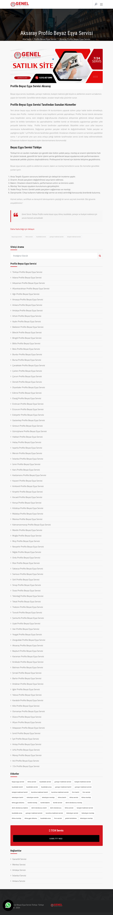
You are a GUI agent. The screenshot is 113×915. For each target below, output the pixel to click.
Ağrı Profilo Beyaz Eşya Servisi (25, 294)
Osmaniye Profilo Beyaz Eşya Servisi (28, 711)
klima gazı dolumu (18, 802)
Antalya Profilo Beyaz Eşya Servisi (27, 310)
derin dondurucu (55, 808)
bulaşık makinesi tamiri (20, 792)
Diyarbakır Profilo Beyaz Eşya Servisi (28, 387)
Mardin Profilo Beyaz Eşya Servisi (27, 530)
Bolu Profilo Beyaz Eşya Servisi (26, 348)
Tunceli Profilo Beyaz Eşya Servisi (27, 612)
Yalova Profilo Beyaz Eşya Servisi (27, 694)
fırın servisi (86, 792)
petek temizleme (71, 818)
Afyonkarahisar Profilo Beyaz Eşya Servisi (30, 288)
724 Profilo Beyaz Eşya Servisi (25, 766)
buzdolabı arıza (46, 787)
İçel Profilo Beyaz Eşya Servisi (25, 738)
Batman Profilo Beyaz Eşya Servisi (27, 667)
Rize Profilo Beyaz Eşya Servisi (26, 563)
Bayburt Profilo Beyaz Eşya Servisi (27, 650)
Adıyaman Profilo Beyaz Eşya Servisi (28, 283)
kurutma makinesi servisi (60, 792)
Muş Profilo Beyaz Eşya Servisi (26, 541)
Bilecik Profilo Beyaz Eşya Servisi (27, 332)
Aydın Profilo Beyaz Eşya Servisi (26, 321)
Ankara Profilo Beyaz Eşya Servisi (27, 305)
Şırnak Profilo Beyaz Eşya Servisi (26, 672)
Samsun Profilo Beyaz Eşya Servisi (27, 574)
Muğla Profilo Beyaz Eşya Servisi (26, 535)
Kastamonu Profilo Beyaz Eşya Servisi (29, 475)
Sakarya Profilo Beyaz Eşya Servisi (27, 568)
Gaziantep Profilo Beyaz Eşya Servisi (28, 420)
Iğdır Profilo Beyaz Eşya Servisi (26, 689)
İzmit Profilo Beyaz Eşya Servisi (26, 733)
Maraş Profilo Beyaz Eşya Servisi (27, 755)
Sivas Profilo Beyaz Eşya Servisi (26, 590)
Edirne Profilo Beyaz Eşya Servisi (27, 392)
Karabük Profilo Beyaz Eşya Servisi (27, 700)
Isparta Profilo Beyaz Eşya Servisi (27, 447)
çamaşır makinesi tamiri (63, 787)
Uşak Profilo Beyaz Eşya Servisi (26, 623)
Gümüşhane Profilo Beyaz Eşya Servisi (29, 431)
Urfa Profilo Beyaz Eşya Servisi (26, 749)
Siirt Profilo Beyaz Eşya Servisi (25, 579)
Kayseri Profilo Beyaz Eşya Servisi (27, 480)
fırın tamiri (75, 792)
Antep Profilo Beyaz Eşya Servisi (26, 744)
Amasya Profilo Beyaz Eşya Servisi (27, 299)
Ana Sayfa (26, 39)
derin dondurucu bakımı (20, 808)
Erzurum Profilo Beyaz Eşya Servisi (28, 409)
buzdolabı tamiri (17, 787)
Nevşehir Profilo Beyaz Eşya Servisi (28, 546)
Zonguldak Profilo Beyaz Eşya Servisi (28, 640)
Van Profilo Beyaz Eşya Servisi (25, 629)
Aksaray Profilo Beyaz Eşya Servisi (27, 645)
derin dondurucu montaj (74, 802)
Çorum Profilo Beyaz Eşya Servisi (27, 376)
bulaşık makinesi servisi (74, 237)
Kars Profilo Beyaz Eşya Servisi (26, 469)
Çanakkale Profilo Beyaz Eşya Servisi (28, 365)
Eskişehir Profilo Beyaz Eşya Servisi (28, 414)
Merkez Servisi (19, 864)
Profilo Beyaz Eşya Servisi (45, 39)
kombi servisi (57, 802)
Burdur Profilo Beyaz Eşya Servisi (27, 354)
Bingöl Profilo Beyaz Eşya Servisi (27, 338)
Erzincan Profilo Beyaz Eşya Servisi (28, 403)
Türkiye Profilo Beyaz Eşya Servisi (27, 272)
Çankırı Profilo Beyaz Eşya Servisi (27, 370)
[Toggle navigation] (101, 4)
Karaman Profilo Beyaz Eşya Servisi (28, 656)
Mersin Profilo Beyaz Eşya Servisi (27, 453)
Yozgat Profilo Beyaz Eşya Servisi (27, 634)
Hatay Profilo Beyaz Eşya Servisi (26, 442)
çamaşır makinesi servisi (57, 237)
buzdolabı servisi (41, 237)
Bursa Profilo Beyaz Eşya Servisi (26, 359)
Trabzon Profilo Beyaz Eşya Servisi (27, 607)
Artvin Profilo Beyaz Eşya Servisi (26, 316)
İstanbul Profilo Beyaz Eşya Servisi (27, 458)
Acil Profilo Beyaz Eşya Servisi (25, 760)
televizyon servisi (33, 797)
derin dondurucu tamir (39, 808)
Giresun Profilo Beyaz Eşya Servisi (27, 425)
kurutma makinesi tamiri (39, 792)
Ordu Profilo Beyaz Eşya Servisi (26, 557)
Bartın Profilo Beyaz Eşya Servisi (26, 678)
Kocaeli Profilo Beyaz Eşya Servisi (27, 497)
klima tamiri (62, 797)
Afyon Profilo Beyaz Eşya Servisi (26, 722)
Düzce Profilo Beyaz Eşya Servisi (26, 716)
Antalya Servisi (19, 870)
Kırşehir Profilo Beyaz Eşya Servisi (27, 491)
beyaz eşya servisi (17, 237)
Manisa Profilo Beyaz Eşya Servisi (27, 519)
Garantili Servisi (19, 859)
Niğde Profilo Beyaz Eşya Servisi (26, 552)
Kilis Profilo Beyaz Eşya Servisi (25, 705)
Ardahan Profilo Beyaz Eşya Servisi (27, 683)
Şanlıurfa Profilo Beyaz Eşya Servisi (28, 618)
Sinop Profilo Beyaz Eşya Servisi (26, 585)
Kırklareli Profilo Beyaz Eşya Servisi (28, 486)
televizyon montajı (48, 797)
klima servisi (29, 237)
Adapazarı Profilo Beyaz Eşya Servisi (28, 727)
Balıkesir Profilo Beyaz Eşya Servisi (27, 327)
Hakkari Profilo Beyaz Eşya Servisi (27, 436)
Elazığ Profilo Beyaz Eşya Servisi (26, 398)
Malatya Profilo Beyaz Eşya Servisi (27, 513)
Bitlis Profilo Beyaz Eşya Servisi (26, 343)
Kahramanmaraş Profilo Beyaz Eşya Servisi (31, 524)
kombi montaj (32, 802)
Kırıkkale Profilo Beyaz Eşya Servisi (27, 661)
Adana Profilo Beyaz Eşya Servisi (27, 277)
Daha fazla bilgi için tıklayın (22, 229)
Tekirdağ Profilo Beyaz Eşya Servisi (27, 596)
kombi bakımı (45, 802)
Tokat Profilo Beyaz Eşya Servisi (26, 601)
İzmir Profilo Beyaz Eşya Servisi (26, 464)
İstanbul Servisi (19, 875)
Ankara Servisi (18, 881)
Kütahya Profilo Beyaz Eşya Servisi (27, 508)
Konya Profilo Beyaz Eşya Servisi (26, 502)
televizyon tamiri (17, 797)
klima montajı (86, 797)
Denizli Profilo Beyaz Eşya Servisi (27, 381)
